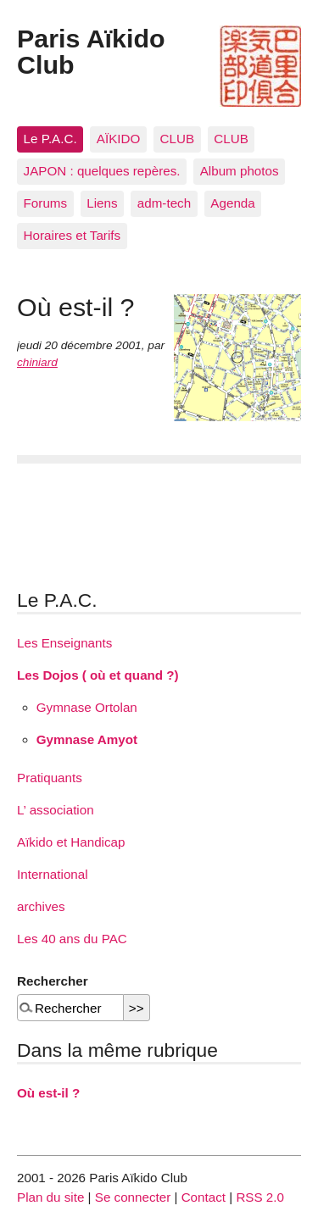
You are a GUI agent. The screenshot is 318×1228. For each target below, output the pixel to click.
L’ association (55, 810)
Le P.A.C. (50, 138)
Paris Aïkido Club (91, 51)
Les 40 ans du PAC (72, 938)
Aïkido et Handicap (71, 842)
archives (41, 906)
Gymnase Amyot (86, 739)
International (52, 874)
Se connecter (133, 1197)
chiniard (37, 362)
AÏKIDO (118, 138)
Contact (203, 1197)
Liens (101, 203)
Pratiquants (49, 777)
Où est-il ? (48, 1093)
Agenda (232, 203)
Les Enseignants (64, 643)
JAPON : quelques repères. (102, 171)
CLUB (177, 138)
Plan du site (50, 1197)
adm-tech (164, 203)
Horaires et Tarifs (72, 235)
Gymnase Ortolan (86, 707)
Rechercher (52, 981)
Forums (45, 203)
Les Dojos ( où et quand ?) (98, 675)
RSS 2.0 (260, 1197)
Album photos (239, 171)
